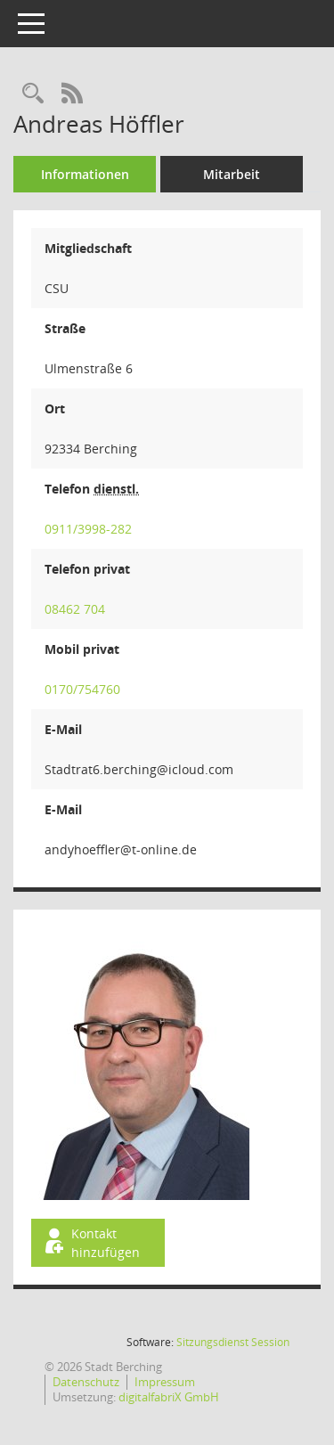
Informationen (85, 174)
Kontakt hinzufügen (91, 1243)
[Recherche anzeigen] (33, 94)
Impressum (164, 1382)
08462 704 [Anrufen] (75, 608)
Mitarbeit (231, 174)
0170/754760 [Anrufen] (82, 689)
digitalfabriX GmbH (168, 1397)
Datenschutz (86, 1382)
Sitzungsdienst (232, 1342)
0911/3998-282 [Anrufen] (88, 528)
